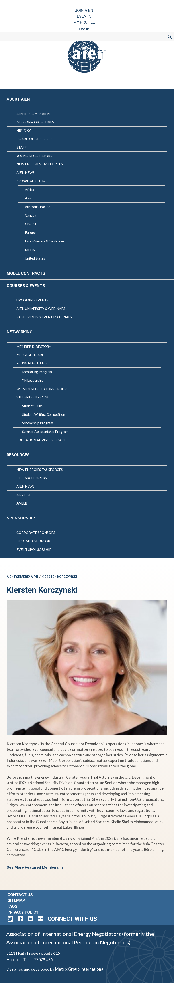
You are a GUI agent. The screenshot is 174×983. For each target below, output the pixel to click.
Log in (84, 29)
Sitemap (16, 900)
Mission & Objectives (35, 122)
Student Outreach (32, 397)
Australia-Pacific (37, 207)
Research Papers (31, 478)
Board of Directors (34, 139)
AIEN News (25, 172)
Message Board (30, 355)
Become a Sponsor (33, 541)
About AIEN (18, 99)
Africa (29, 190)
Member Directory (33, 347)
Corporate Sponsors (35, 533)
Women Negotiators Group (41, 389)
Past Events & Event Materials (44, 317)
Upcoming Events (32, 300)
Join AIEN (84, 10)
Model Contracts (26, 273)
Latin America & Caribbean (44, 241)
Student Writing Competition (43, 414)
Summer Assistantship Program (45, 432)
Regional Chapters (30, 181)
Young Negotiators (34, 156)
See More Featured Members (33, 867)
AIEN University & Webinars (40, 309)
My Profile (84, 22)
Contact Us (20, 894)
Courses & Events (26, 285)
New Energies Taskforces (39, 164)
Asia (28, 198)
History (23, 130)
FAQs (13, 906)
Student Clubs (32, 406)
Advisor (23, 495)
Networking (20, 331)
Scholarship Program (37, 423)
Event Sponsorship (33, 549)
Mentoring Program (37, 372)
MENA (30, 250)
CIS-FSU (31, 224)
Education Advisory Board (41, 440)
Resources (18, 454)
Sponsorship (21, 518)
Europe (30, 232)
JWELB (21, 503)
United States (35, 258)
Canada (30, 215)
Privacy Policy (23, 912)
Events (84, 16)
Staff (21, 147)
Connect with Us (72, 919)
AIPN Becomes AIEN (33, 114)
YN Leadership (32, 380)
